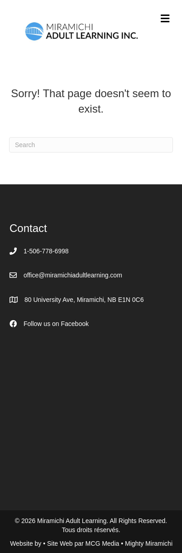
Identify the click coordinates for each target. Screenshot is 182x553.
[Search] (91, 145)
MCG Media (103, 543)
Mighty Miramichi (148, 543)
